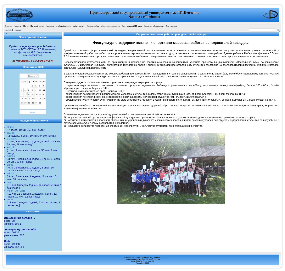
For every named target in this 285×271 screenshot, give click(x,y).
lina (9, 182)
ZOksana (12, 138)
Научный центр (37, 26)
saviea (10, 132)
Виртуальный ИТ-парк (132, 26)
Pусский (18, 30)
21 (29, 99)
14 (29, 94)
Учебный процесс (63, 26)
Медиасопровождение (110, 26)
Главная (8, 26)
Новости (17, 26)
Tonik (10, 199)
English (8, 30)
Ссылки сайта (93, 26)
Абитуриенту (79, 26)
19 (22, 99)
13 (25, 94)
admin (10, 173)
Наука (25, 26)
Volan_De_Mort (16, 190)
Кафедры (50, 26)
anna (10, 164)
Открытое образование (154, 26)
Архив (32, 112)
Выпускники (171, 26)
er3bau (11, 156)
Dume (10, 127)
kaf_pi (10, 147)
